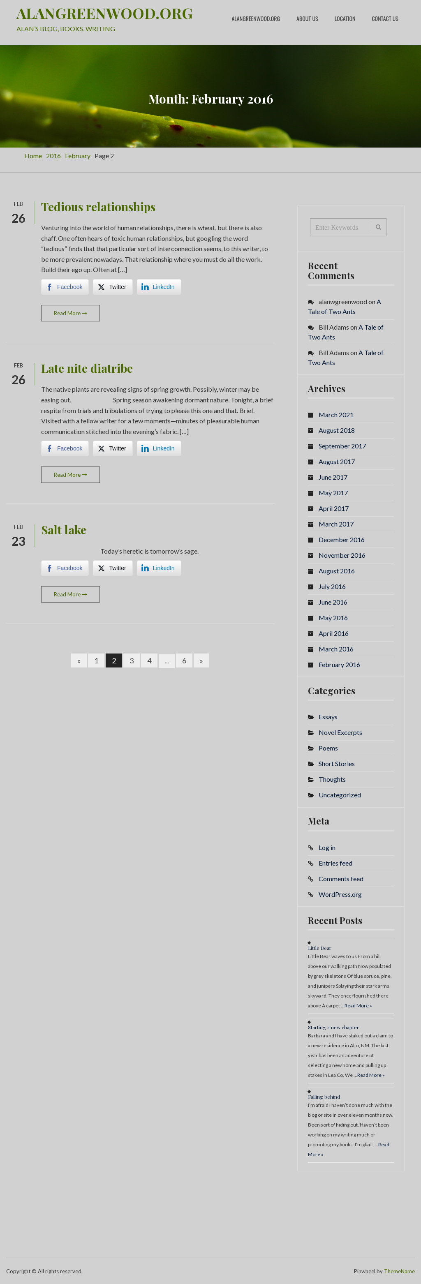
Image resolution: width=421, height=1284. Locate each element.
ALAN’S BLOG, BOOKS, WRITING (65, 28)
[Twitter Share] (112, 286)
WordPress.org (340, 894)
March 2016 (336, 648)
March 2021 (336, 414)
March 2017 (336, 523)
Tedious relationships (98, 206)
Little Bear (319, 947)
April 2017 (334, 508)
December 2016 (342, 539)
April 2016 (334, 633)
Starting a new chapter (333, 1026)
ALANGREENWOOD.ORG (104, 13)
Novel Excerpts (340, 732)
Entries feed (335, 862)
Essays (328, 717)
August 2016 (337, 570)
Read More (70, 312)
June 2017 (333, 476)
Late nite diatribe (87, 367)
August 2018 (337, 430)
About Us (307, 18)
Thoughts (332, 779)
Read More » (358, 1005)
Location (345, 18)
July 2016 (332, 586)
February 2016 (339, 664)
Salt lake (63, 529)
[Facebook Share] (65, 286)
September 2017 (342, 445)
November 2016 (342, 555)
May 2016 (333, 617)
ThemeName (399, 1271)
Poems (328, 748)
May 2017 (333, 492)
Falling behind (324, 1096)
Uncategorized (340, 795)
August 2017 (337, 461)
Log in (327, 847)
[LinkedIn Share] (159, 286)
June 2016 (333, 601)
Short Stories (337, 763)
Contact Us (385, 18)
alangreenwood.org (255, 18)
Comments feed (341, 878)
